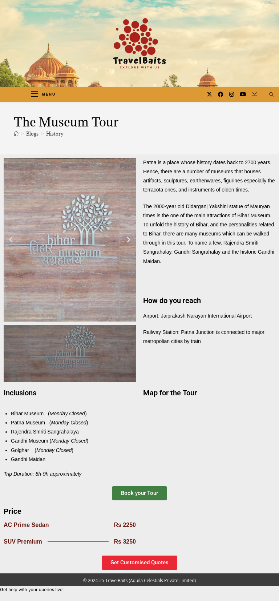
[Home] (16, 133)
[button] (11, 239)
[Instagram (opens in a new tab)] (231, 94)
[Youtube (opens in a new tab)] (243, 94)
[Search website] (271, 95)
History (55, 133)
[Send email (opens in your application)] (254, 94)
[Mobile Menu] (43, 94)
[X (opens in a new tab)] (209, 94)
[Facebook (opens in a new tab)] (220, 94)
